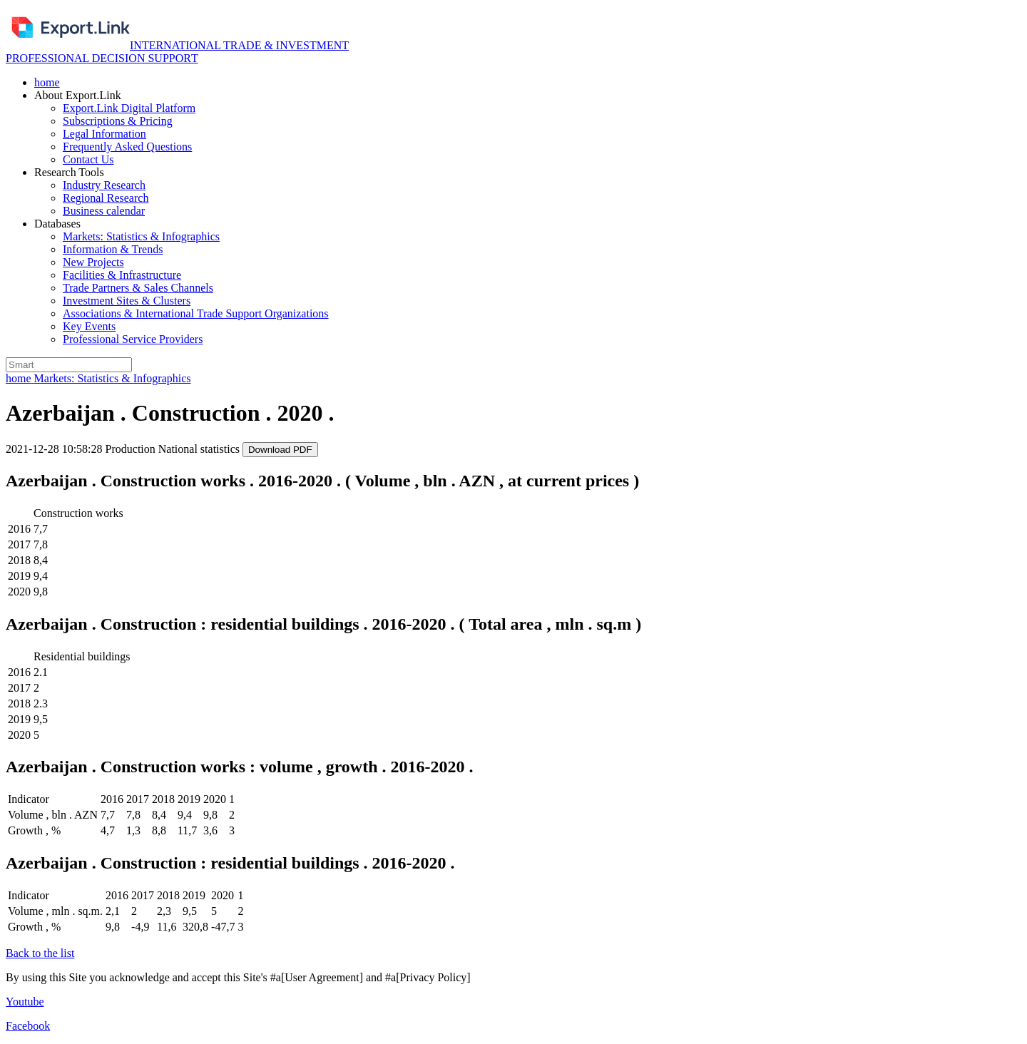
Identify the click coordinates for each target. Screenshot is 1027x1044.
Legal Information (104, 134)
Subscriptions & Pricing (118, 121)
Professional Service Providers (133, 339)
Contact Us (88, 159)
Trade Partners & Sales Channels (138, 288)
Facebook (28, 1026)
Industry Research (104, 185)
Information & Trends (113, 249)
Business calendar (104, 211)
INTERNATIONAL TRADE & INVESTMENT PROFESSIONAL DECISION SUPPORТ (177, 51)
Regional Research (105, 198)
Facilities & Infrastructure (122, 275)
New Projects (93, 262)
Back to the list (40, 953)
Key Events (89, 326)
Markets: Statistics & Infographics (141, 236)
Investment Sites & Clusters (126, 301)
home (47, 82)
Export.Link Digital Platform (129, 108)
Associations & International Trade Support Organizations (196, 313)
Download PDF (280, 449)
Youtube (25, 1002)
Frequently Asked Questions (127, 146)
